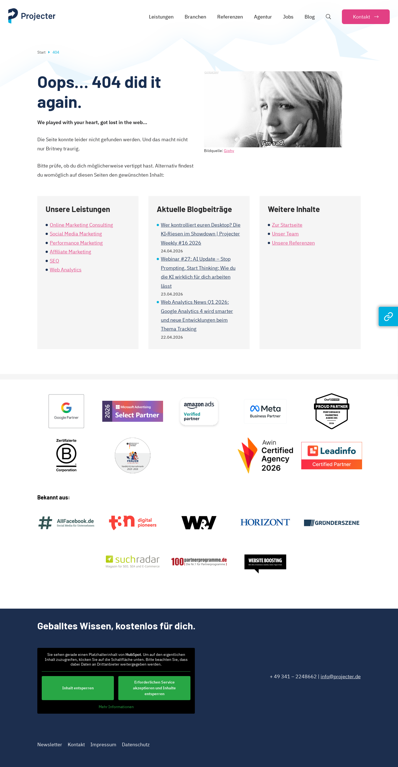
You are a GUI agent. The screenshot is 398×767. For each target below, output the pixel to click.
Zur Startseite (287, 225)
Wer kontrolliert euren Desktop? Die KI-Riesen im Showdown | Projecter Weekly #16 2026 (200, 234)
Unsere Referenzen (293, 243)
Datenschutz (136, 744)
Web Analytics (66, 269)
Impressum (103, 744)
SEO (54, 261)
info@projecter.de (341, 676)
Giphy (229, 150)
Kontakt (76, 744)
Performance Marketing (76, 243)
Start (41, 52)
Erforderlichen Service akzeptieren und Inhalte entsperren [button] (154, 688)
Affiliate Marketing (70, 251)
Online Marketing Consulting (81, 225)
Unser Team (285, 234)
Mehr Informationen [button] (116, 707)
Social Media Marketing (76, 234)
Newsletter (49, 744)
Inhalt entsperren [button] (78, 687)
